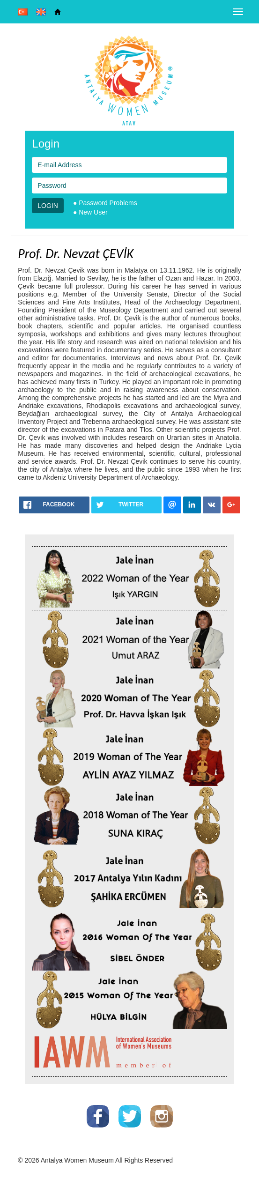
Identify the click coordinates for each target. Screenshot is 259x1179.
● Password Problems (105, 203)
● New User (90, 212)
